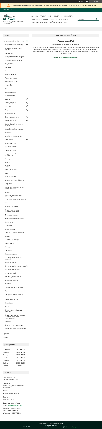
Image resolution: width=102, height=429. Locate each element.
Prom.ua (60, 423)
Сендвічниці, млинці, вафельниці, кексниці (12, 210)
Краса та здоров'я (11, 254)
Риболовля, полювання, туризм (15, 199)
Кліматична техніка (11, 203)
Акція (6, 173)
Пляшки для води (10, 74)
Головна (34, 16)
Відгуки (5, 337)
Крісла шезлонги (10, 150)
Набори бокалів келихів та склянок (13, 124)
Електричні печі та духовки (14, 325)
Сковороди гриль (10, 92)
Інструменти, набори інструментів (12, 154)
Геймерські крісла (11, 147)
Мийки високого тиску (59, 22)
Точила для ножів (10, 273)
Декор (7, 306)
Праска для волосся (11, 215)
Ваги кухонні (9, 222)
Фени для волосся (11, 169)
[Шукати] (96, 19)
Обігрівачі (8, 67)
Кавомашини (9, 53)
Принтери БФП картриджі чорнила (13, 48)
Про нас (35, 22)
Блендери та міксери (12, 240)
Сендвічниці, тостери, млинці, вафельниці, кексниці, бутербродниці (15, 316)
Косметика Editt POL (11, 299)
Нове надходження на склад (14, 218)
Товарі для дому (10, 103)
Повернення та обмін (59, 19)
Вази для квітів (10, 113)
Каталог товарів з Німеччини (13, 41)
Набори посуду (10, 229)
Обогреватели (9, 243)
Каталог (42, 16)
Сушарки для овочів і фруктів (14, 57)
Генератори (68, 16)
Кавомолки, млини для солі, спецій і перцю (14, 295)
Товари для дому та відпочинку (15, 328)
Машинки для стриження (13, 277)
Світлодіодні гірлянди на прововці (13, 258)
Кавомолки (8, 250)
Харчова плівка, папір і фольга (15, 291)
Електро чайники (10, 176)
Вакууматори (9, 64)
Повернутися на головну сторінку (66, 57)
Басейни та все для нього (13, 136)
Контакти (44, 22)
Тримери (8, 321)
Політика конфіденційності (71, 427)
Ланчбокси (8, 284)
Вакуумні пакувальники (12, 269)
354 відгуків (84, 1)
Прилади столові (10, 262)
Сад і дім (8, 106)
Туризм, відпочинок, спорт (13, 196)
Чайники (7, 192)
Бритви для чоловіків (12, 280)
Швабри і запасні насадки (13, 60)
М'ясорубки (8, 85)
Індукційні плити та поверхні (14, 233)
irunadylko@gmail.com (15, 405)
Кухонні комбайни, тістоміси (14, 129)
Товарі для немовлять (12, 159)
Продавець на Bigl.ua (51, 425)
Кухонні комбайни (54, 16)
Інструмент (8, 184)
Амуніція (8, 99)
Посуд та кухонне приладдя (14, 44)
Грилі (6, 88)
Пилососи (8, 132)
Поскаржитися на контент (55, 427)
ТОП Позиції (9, 140)
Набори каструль (10, 143)
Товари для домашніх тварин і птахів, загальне (15, 188)
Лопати (7, 162)
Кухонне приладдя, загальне (14, 287)
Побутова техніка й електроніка (15, 266)
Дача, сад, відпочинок (12, 117)
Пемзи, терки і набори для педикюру (13, 310)
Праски (7, 236)
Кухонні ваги (9, 303)
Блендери (8, 71)
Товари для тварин (11, 78)
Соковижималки (10, 96)
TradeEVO (8, 166)
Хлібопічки (8, 225)
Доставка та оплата (40, 19)
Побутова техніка (10, 110)
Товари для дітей (10, 120)
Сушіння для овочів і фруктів (14, 180)
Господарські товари (11, 206)
